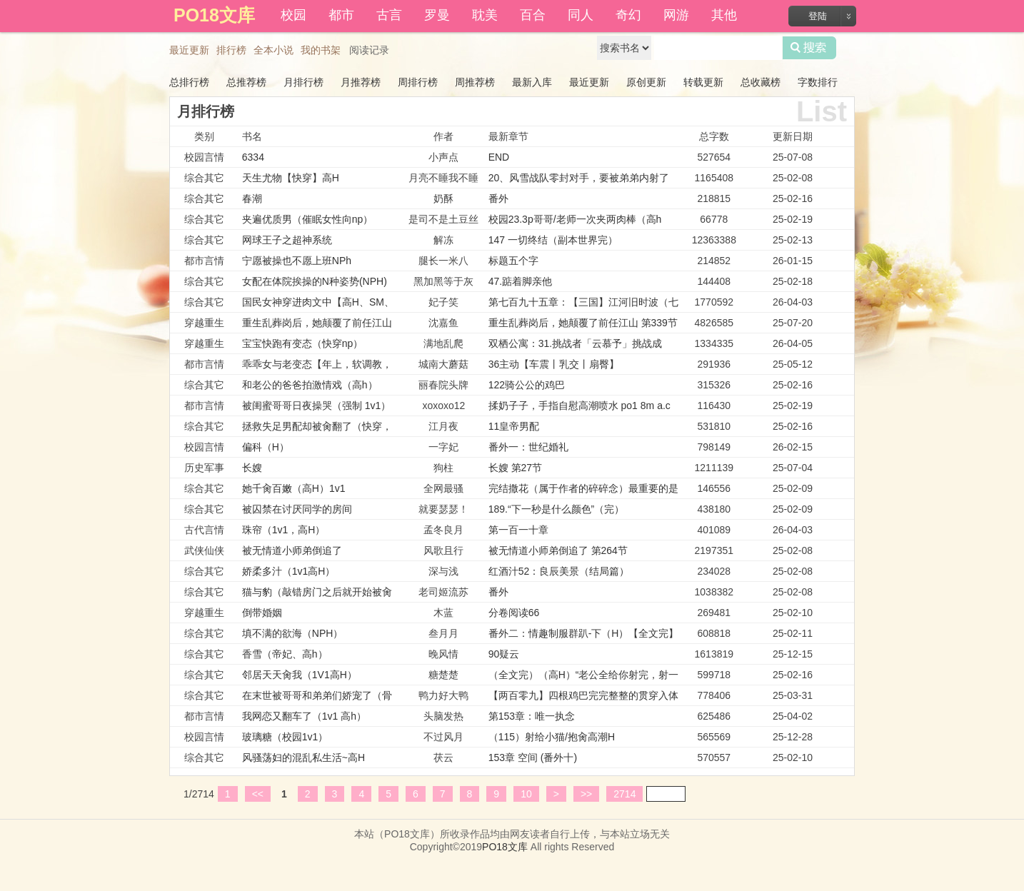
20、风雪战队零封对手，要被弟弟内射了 (579, 177)
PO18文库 (505, 846)
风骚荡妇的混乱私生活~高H (303, 757)
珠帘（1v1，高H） (284, 529)
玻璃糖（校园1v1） (285, 736)
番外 (498, 198)
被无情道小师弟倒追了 (292, 550)
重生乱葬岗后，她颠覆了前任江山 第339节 (583, 322)
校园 (293, 15)
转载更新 (703, 82)
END (499, 157)
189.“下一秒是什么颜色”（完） (556, 509)
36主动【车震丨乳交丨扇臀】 (554, 364)
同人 (580, 15)
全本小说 (273, 50)
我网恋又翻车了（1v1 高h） (304, 716)
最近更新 (189, 50)
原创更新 (646, 82)
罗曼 (437, 15)
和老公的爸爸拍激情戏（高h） (310, 385)
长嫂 (252, 467)
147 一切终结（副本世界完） (553, 240)
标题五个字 (513, 260)
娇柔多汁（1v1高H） (289, 571)
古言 (389, 15)
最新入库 (532, 82)
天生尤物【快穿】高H (290, 177)
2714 (624, 794)
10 (526, 794)
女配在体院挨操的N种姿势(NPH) (314, 281)
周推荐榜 (475, 82)
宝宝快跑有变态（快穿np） (302, 343)
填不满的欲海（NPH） (292, 633)
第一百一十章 (518, 529)
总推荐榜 (246, 82)
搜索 (809, 47)
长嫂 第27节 (515, 467)
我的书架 (321, 50)
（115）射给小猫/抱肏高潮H (551, 736)
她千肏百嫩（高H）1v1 (294, 488)
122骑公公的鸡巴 (526, 385)
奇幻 (628, 15)
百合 (533, 15)
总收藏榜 (760, 82)
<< (257, 794)
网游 (676, 15)
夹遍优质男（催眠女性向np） (307, 219)
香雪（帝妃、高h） (285, 654)
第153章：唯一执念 (531, 716)
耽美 (485, 15)
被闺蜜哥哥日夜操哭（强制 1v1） (316, 405)
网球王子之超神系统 (287, 240)
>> (586, 794)
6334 (253, 157)
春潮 (252, 198)
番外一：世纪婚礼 (528, 447)
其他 (724, 15)
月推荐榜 (361, 82)
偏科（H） (265, 447)
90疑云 (504, 654)
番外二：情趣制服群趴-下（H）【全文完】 (583, 633)
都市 (341, 15)
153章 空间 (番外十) (532, 757)
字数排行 (818, 82)
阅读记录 (369, 50)
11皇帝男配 (514, 426)
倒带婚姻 (262, 612)
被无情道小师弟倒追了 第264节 (558, 550)
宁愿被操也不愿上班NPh (296, 260)
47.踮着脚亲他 (520, 281)
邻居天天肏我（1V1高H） (299, 674)
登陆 (817, 16)
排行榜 (231, 50)
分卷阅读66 (514, 612)
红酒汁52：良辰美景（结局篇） (559, 571)
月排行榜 (303, 82)
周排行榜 (418, 82)
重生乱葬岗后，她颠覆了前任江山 (317, 322)
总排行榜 (189, 82)
